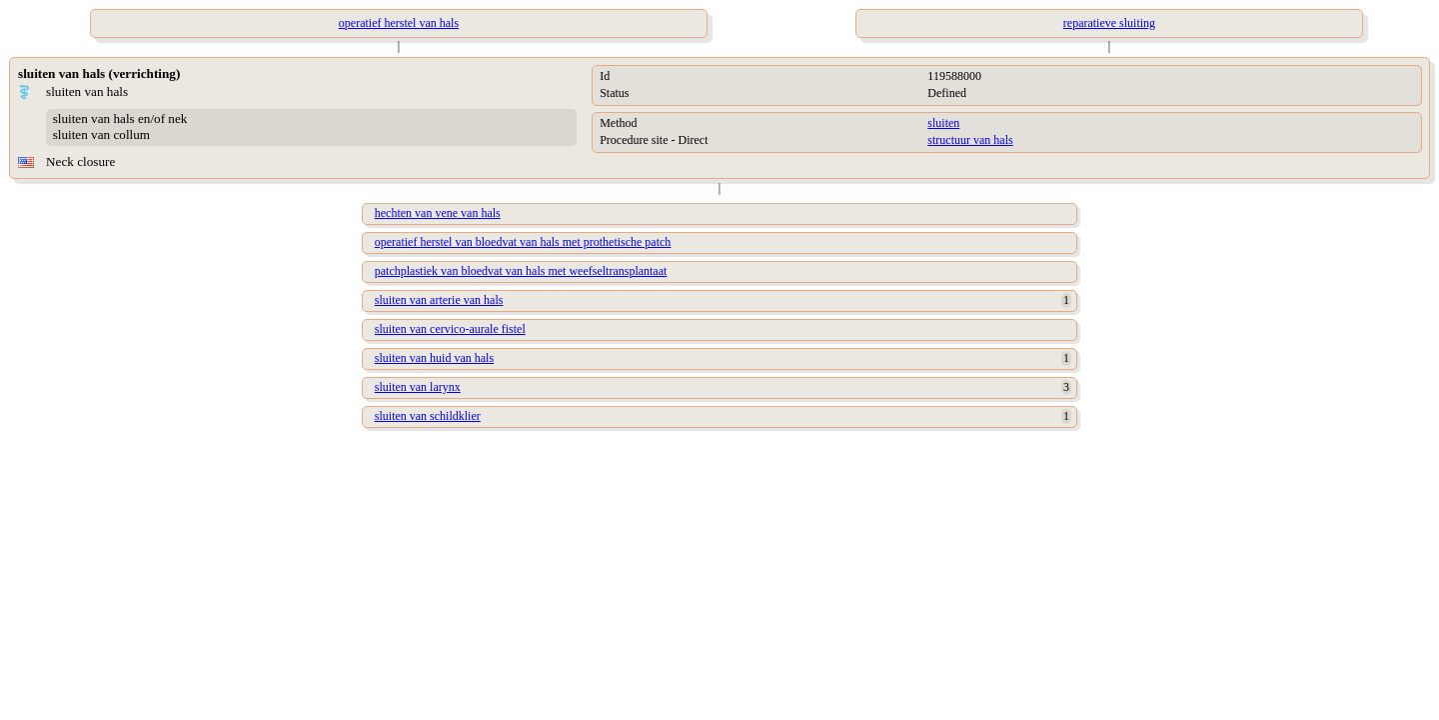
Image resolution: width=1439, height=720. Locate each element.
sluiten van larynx (418, 387)
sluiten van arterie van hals (439, 300)
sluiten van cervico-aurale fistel (450, 329)
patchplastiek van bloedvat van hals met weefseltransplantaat (521, 271)
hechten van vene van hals (438, 213)
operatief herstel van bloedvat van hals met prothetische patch (523, 242)
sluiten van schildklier (428, 416)
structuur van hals (969, 140)
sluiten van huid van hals (434, 358)
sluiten (943, 123)
